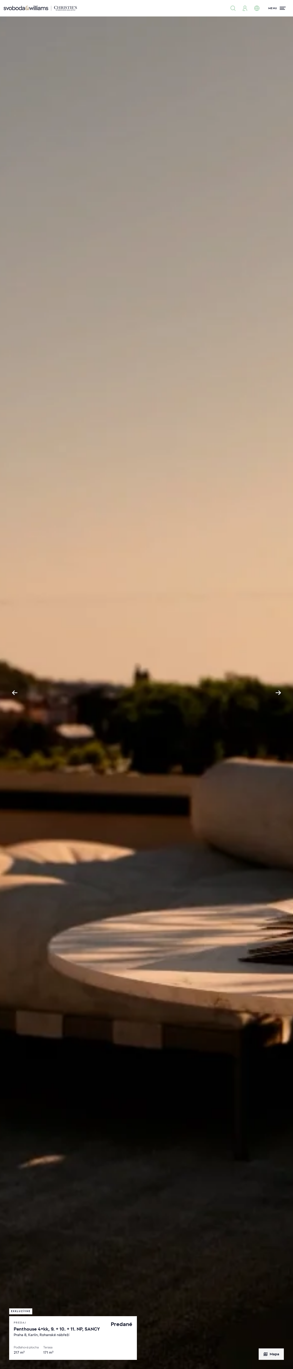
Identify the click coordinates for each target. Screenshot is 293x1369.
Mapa (271, 1354)
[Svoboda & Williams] (40, 8)
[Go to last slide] (14, 692)
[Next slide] (278, 692)
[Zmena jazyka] (257, 8)
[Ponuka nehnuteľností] (233, 8)
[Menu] (277, 8)
